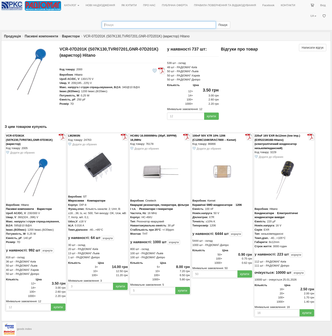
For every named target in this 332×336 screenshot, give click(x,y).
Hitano (79, 74)
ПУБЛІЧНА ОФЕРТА (175, 5)
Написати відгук (313, 47)
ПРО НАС (149, 5)
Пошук (222, 25)
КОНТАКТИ (288, 5)
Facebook (268, 5)
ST (85, 196)
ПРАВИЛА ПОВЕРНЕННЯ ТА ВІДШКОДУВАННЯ (225, 5)
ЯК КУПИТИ (129, 5)
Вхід (323, 5)
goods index (24, 328)
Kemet (211, 200)
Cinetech (150, 200)
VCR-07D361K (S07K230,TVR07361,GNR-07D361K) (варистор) (29, 139)
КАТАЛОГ (71, 5)
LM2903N (74, 135)
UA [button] (313, 15)
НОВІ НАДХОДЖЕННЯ (100, 5)
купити (211, 116)
